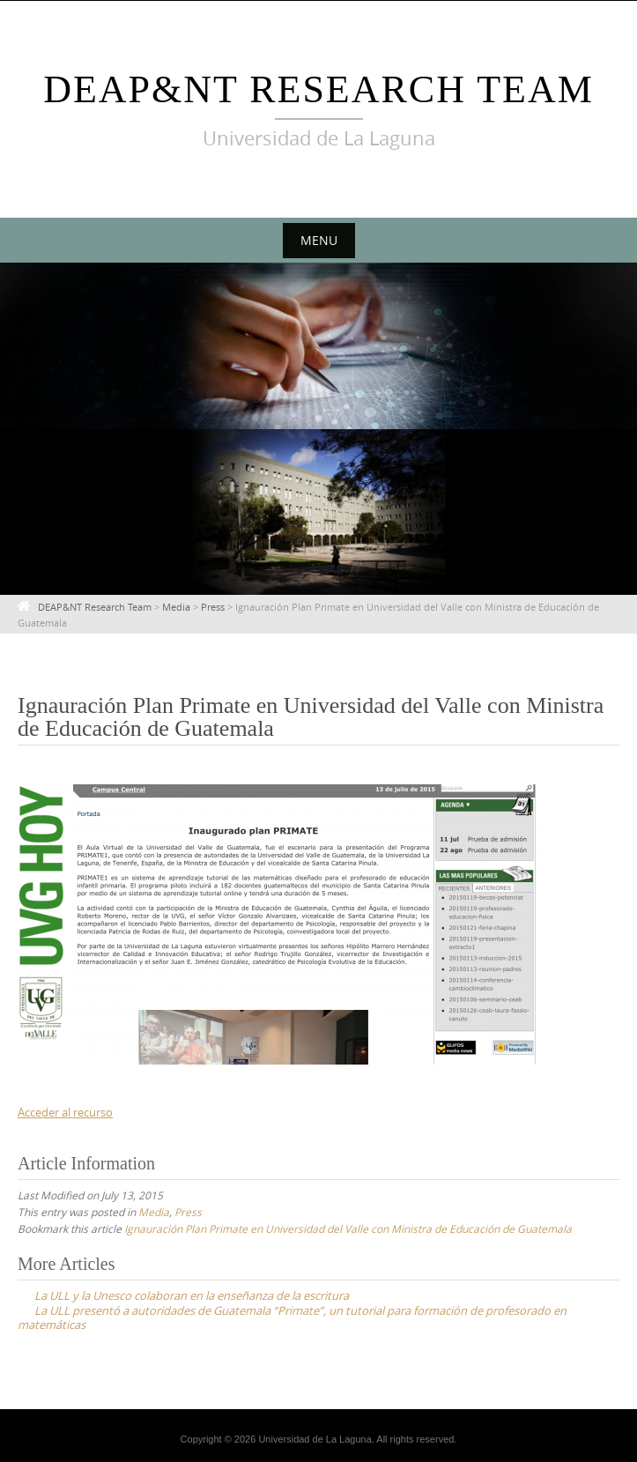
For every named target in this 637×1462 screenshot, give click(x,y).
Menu (318, 240)
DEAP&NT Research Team (318, 89)
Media (153, 1212)
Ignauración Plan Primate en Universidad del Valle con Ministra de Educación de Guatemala (348, 1228)
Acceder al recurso (65, 1112)
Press (188, 1212)
